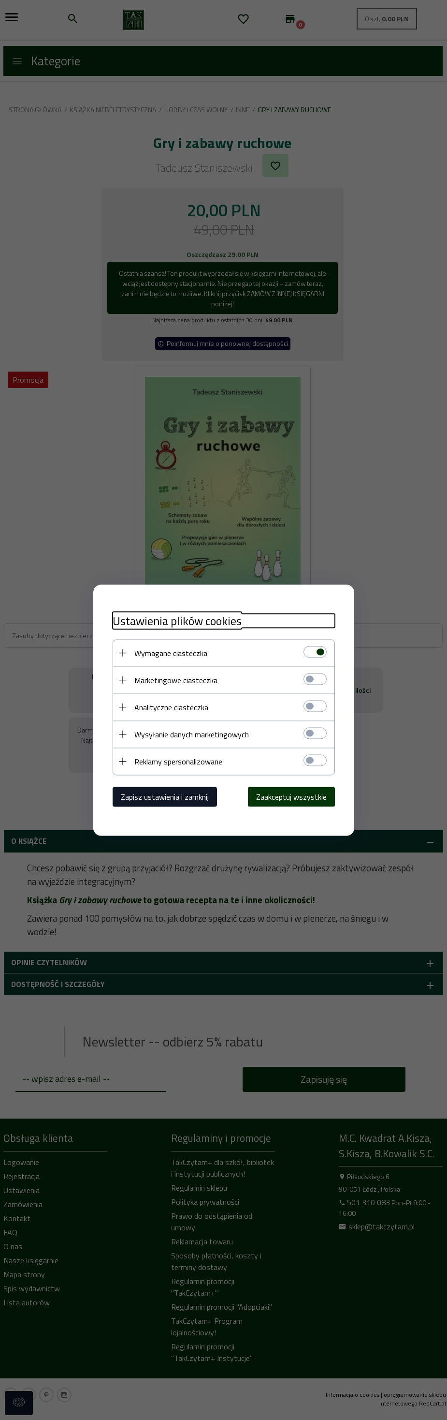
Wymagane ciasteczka (170, 652)
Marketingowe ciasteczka (175, 680)
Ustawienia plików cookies (177, 620)
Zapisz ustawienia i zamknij (165, 796)
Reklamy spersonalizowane (178, 761)
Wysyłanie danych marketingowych (191, 734)
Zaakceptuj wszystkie (291, 796)
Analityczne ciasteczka (171, 707)
